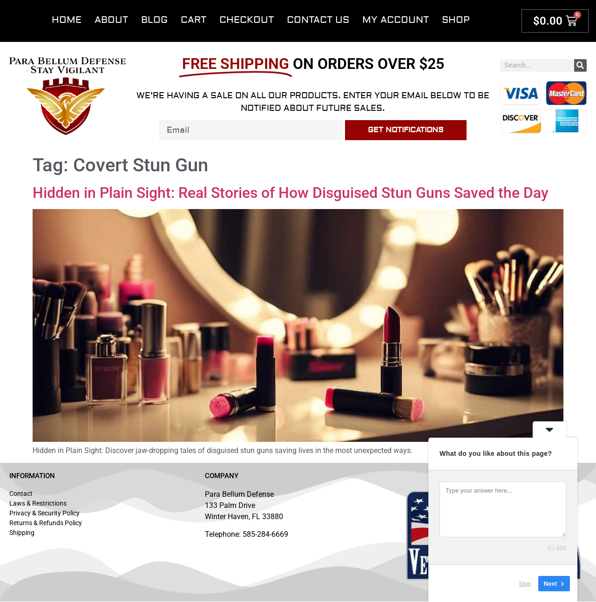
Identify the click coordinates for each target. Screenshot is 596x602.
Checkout (246, 20)
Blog (154, 20)
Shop (456, 20)
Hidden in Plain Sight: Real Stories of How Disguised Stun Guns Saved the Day (291, 193)
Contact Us (318, 20)
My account (395, 20)
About (111, 20)
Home (66, 20)
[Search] (580, 65)
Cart (193, 20)
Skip (525, 583)
